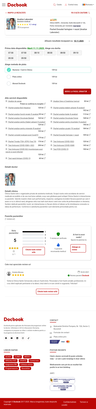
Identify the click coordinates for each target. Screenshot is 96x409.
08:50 (62, 53)
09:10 (75, 53)
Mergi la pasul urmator (77, 91)
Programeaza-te (11, 368)
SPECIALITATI (10, 361)
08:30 (49, 53)
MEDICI (27, 357)
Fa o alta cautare (80, 13)
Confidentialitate (69, 402)
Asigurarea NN (11, 365)
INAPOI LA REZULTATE (16, 13)
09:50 (23, 58)
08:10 (36, 53)
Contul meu (73, 5)
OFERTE (23, 361)
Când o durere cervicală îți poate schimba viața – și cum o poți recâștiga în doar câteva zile (67, 357)
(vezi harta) (77, 26)
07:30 (10, 53)
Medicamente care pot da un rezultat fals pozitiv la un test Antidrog (66, 366)
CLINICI (18, 357)
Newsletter (26, 368)
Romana (89, 5)
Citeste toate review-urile (34, 251)
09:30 (10, 58)
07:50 (23, 53)
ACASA (8, 357)
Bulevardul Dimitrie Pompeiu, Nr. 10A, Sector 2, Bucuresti (72, 327)
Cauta (59, 5)
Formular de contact (61, 333)
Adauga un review (76, 248)
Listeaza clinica (26, 365)
